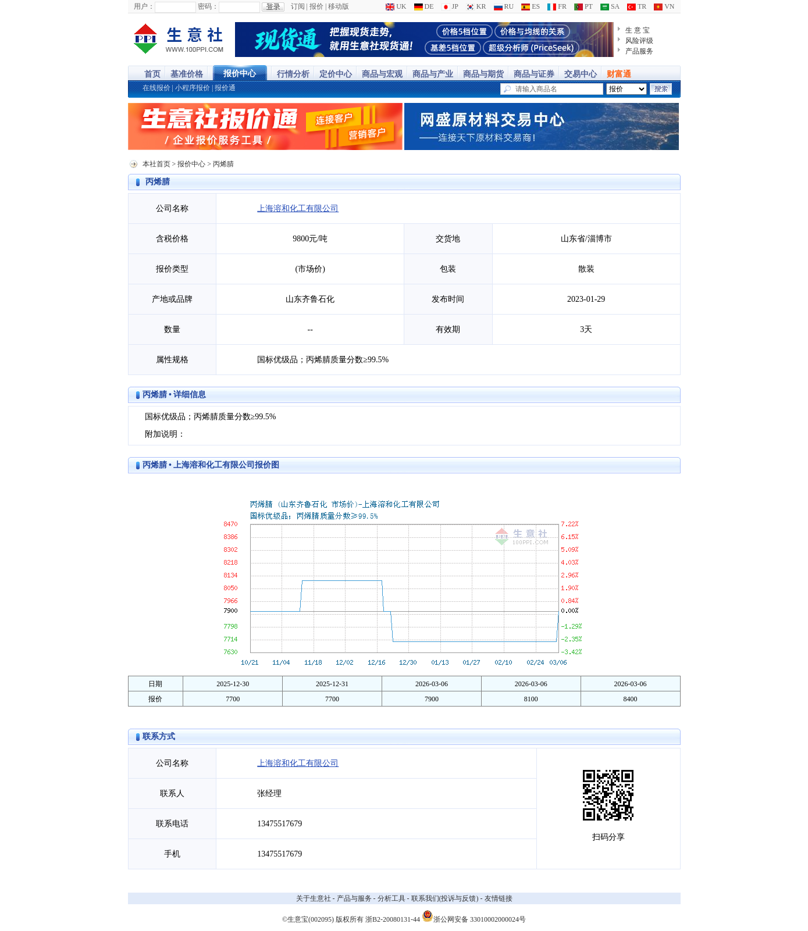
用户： (144, 6)
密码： (208, 6)
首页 (152, 74)
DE (424, 6)
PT (583, 6)
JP (450, 6)
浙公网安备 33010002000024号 (474, 916)
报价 (316, 6)
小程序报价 (192, 88)
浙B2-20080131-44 (392, 919)
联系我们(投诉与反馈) (445, 898)
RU (504, 6)
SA (610, 6)
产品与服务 (354, 898)
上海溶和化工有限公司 (298, 208)
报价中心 (239, 73)
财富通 (619, 74)
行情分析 (293, 74)
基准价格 (186, 74)
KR (476, 6)
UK (396, 6)
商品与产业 (432, 74)
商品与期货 (483, 74)
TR (636, 6)
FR (557, 6)
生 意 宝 (637, 30)
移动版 (338, 6)
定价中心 (335, 74)
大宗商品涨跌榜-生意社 (179, 39)
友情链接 (498, 898)
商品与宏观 (382, 74)
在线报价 (156, 88)
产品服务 (639, 51)
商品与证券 (534, 74)
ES (530, 6)
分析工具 (391, 898)
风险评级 (639, 41)
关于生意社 (313, 898)
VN (664, 6)
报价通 (225, 88)
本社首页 (156, 164)
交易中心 (580, 74)
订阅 (298, 6)
